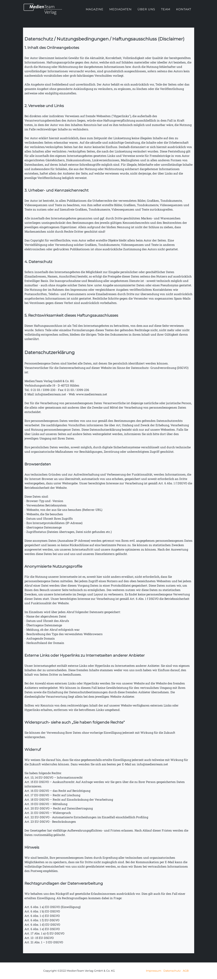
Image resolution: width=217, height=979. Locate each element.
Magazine (94, 12)
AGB (186, 970)
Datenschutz (172, 970)
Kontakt (183, 12)
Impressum (153, 970)
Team (165, 12)
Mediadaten (120, 12)
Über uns (146, 12)
